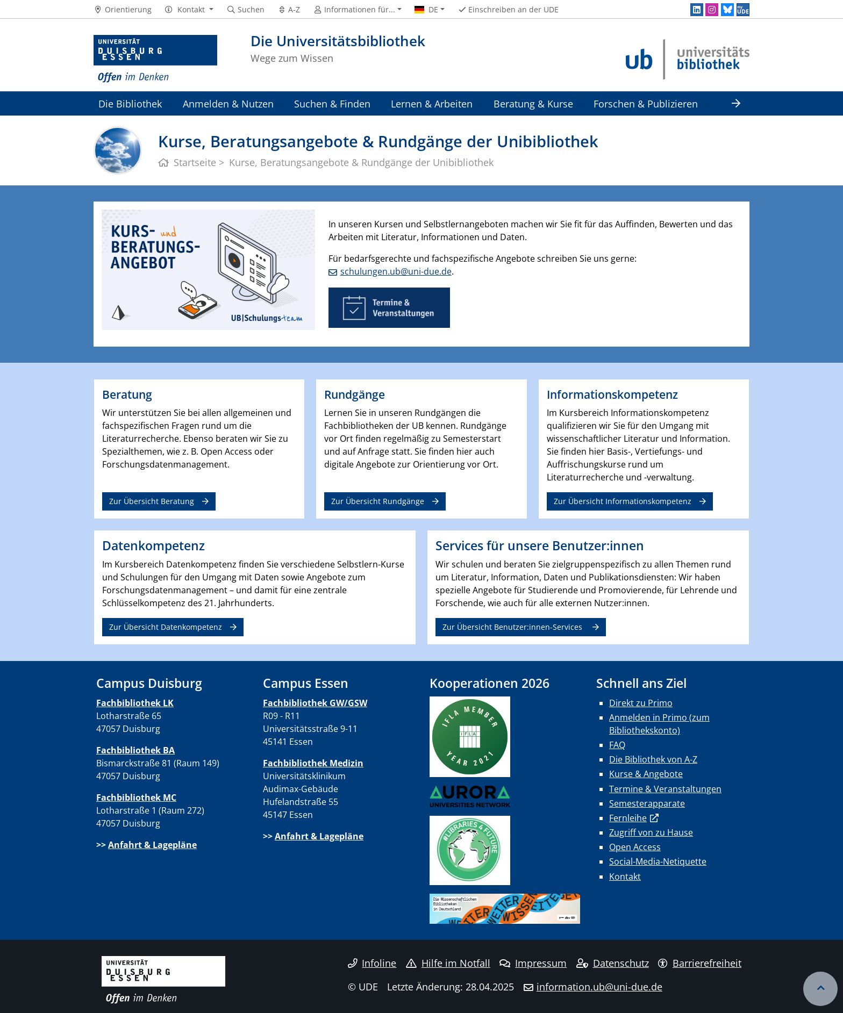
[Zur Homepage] (155, 59)
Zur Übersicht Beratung (151, 501)
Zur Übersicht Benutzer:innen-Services (513, 627)
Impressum (533, 963)
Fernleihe (628, 818)
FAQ (617, 745)
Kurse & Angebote (646, 774)
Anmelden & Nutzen (228, 103)
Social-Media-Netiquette (657, 861)
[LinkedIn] (696, 9)
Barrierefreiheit (699, 963)
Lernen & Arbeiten (432, 103)
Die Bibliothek (130, 103)
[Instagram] (711, 9)
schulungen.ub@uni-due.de (396, 271)
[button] (189, 9)
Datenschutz (612, 963)
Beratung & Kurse (533, 103)
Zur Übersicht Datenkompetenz (165, 627)
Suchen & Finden (332, 103)
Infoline (372, 963)
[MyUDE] (743, 9)
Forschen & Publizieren (646, 103)
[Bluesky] (727, 9)
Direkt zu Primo (641, 703)
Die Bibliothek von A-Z (653, 759)
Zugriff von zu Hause (651, 832)
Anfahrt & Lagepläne (152, 845)
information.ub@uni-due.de (599, 986)
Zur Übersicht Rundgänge (377, 501)
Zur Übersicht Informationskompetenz (622, 501)
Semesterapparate (647, 803)
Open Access (635, 847)
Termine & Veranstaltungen (665, 789)
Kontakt (625, 876)
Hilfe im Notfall (448, 963)
